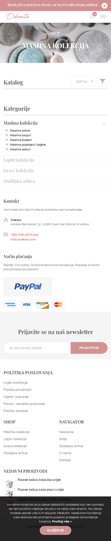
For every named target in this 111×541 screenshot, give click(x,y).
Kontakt (65, 460)
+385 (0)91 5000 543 (24, 234)
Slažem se (55, 530)
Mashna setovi (20, 149)
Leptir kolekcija (19, 160)
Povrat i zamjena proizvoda (24, 404)
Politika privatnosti (17, 390)
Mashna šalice (20, 130)
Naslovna (66, 432)
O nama (65, 453)
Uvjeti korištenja (16, 383)
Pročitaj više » (61, 521)
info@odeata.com (23, 239)
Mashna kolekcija (21, 123)
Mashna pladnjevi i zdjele (28, 144)
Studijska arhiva (19, 181)
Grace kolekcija (19, 171)
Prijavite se (89, 348)
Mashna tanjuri (20, 135)
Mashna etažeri (21, 140)
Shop (63, 439)
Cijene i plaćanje (16, 397)
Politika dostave (16, 411)
